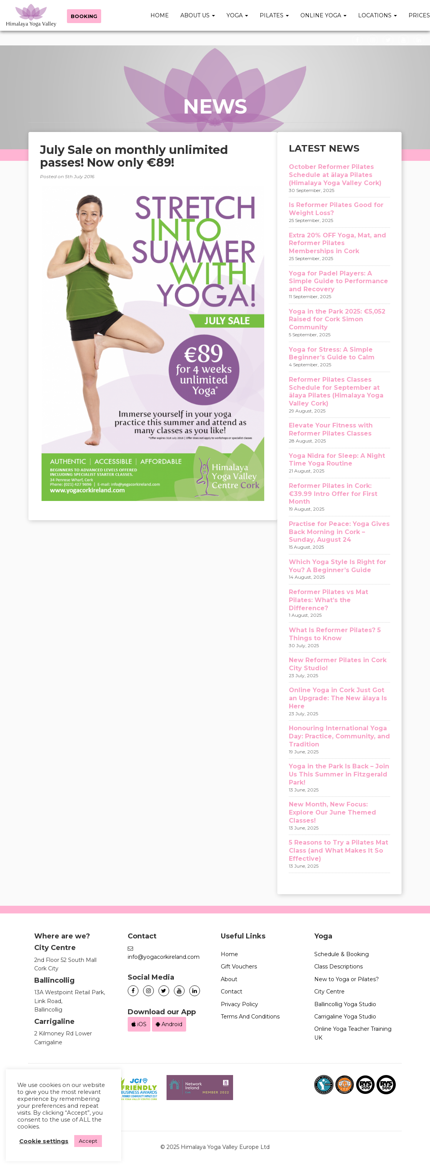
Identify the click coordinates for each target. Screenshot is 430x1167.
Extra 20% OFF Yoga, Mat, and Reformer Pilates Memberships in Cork (337, 243)
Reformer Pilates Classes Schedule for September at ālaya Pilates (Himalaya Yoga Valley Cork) (336, 391)
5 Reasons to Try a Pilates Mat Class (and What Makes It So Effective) (338, 850)
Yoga (237, 15)
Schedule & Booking (341, 954)
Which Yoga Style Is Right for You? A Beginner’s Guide (337, 566)
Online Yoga (323, 15)
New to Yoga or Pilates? (346, 979)
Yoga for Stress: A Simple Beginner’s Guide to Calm (332, 353)
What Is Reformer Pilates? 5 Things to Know (335, 634)
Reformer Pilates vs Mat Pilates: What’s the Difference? (328, 600)
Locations (377, 15)
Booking (84, 16)
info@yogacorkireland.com (164, 956)
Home (159, 15)
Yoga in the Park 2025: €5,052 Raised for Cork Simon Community (337, 319)
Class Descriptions (338, 966)
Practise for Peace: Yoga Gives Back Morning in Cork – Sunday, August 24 (339, 532)
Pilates (274, 15)
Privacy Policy (239, 1004)
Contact (231, 991)
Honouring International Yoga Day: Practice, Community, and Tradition (339, 736)
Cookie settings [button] (43, 1141)
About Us (197, 15)
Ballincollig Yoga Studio (345, 1004)
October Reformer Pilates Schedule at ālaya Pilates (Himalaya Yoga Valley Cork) (335, 175)
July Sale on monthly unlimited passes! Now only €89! (134, 156)
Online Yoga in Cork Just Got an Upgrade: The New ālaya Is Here (338, 698)
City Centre (329, 991)
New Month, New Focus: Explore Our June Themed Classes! (332, 812)
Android (169, 1024)
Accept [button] (88, 1141)
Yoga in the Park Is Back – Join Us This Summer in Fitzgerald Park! (339, 774)
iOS (139, 1024)
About (229, 979)
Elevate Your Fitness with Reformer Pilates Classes (331, 429)
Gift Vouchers (239, 966)
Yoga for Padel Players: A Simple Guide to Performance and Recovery (338, 281)
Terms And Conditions (250, 1016)
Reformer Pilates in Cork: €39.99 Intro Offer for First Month (333, 494)
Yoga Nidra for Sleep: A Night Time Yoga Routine (337, 459)
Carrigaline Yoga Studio (345, 1016)
